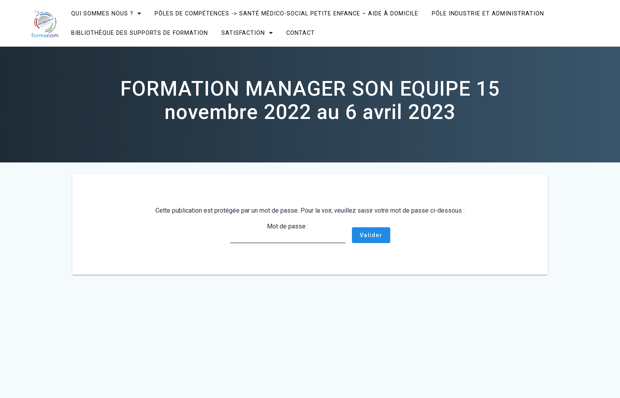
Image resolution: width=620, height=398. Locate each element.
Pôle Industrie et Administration (488, 13)
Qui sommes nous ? (102, 13)
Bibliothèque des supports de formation (139, 33)
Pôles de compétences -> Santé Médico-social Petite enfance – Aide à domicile (286, 13)
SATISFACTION (243, 33)
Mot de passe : (288, 233)
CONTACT (300, 33)
